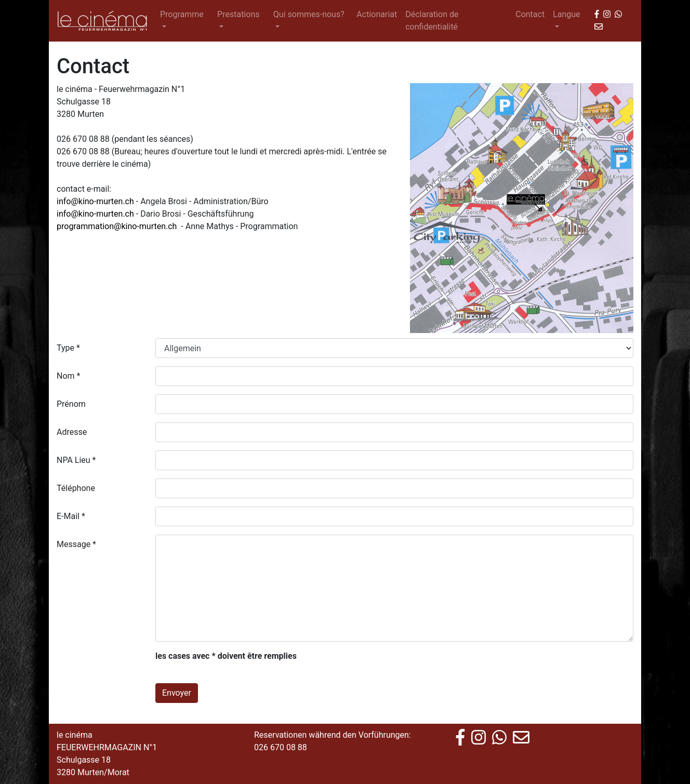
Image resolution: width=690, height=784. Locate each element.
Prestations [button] (238, 14)
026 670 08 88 (280, 747)
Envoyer (176, 693)
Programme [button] (182, 14)
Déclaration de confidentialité (431, 20)
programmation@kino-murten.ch (117, 226)
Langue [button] (566, 14)
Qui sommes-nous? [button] (308, 14)
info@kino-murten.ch (95, 201)
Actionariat (376, 14)
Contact (530, 14)
